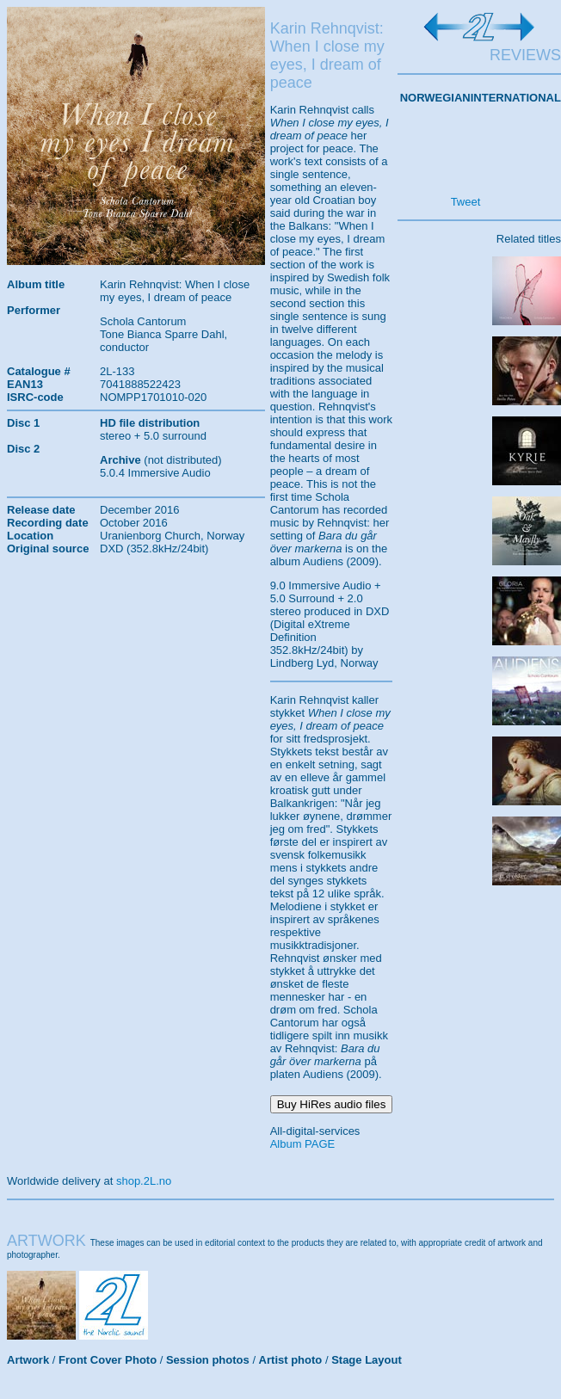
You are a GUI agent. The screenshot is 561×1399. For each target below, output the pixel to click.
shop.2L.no (143, 1180)
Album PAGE (303, 1143)
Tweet (466, 201)
